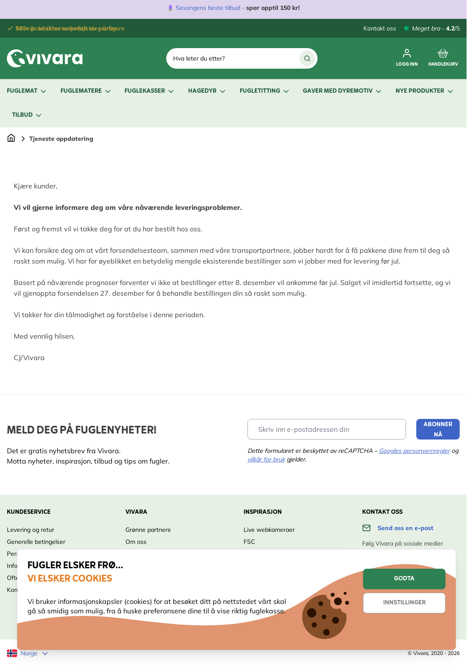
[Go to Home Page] (11, 138)
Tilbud (27, 115)
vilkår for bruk (266, 459)
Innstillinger (404, 602)
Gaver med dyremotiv (343, 91)
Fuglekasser (150, 91)
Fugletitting (265, 91)
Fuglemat (27, 91)
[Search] (307, 58)
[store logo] (44, 58)
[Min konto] (407, 58)
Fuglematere (86, 91)
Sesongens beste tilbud (208, 8)
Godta (404, 578)
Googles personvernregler (414, 451)
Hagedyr (207, 91)
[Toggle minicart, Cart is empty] (443, 58)
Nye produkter (425, 91)
